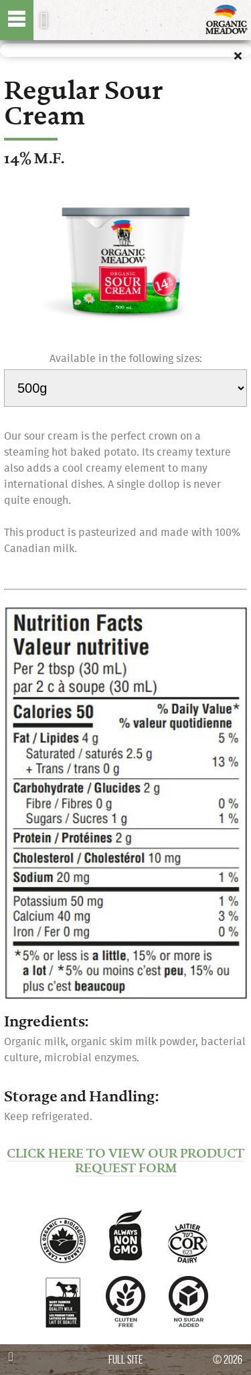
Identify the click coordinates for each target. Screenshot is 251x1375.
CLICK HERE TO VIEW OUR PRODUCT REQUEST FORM (125, 1161)
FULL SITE (125, 1359)
